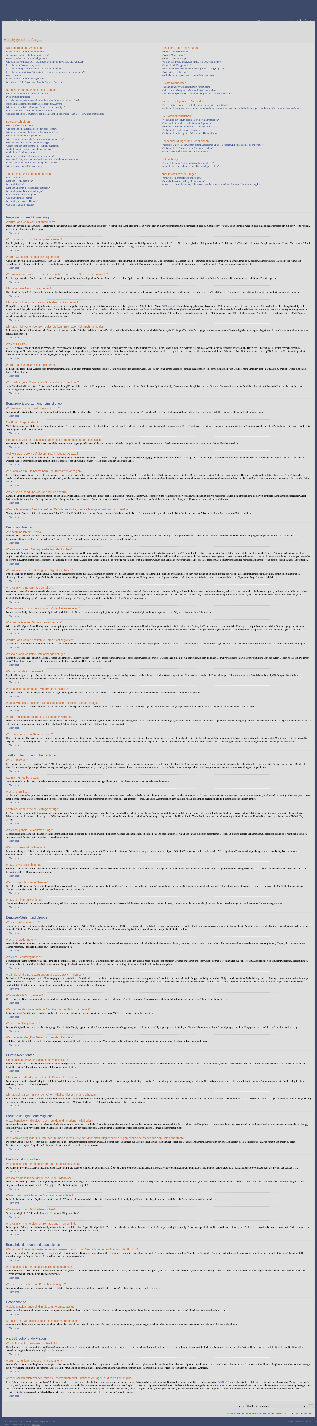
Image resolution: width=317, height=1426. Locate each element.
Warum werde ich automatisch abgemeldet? (27, 58)
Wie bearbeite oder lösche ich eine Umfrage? (28, 142)
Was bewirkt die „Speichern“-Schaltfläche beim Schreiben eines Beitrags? (42, 159)
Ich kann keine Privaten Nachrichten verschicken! (186, 86)
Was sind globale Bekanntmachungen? (24, 191)
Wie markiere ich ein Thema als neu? (24, 166)
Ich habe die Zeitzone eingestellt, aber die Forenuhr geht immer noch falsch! (43, 100)
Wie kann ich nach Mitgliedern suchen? (181, 130)
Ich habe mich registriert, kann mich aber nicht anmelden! (34, 68)
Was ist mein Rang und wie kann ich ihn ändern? (30, 110)
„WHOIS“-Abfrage (226, 1381)
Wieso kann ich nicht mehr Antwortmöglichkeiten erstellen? (35, 139)
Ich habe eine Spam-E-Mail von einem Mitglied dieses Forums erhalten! (197, 93)
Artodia (307, 1421)
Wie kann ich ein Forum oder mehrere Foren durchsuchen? (190, 119)
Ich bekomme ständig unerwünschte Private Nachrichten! (189, 90)
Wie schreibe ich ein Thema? (20, 125)
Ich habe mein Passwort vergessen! (23, 65)
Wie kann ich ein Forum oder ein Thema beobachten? (187, 148)
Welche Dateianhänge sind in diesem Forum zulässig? (188, 163)
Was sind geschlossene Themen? (22, 201)
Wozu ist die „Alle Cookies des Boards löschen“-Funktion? (35, 82)
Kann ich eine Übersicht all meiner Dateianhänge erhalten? (190, 166)
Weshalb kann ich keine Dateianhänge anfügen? (29, 149)
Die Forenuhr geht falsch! (18, 96)
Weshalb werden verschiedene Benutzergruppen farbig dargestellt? (194, 68)
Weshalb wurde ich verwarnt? (20, 152)
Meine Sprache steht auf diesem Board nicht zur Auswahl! (34, 103)
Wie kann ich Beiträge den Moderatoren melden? (30, 156)
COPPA (165, 306)
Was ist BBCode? (14, 177)
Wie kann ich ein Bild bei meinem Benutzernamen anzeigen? (35, 107)
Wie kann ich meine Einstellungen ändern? (27, 93)
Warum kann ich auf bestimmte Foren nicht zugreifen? (32, 145)
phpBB (19, 1421)
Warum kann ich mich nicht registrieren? (26, 78)
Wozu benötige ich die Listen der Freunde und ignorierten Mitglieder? (196, 105)
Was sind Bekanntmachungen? (21, 194)
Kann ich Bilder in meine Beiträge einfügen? (28, 187)
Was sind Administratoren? (175, 51)
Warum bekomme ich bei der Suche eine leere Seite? (187, 126)
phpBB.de (49, 1350)
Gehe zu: (240, 1406)
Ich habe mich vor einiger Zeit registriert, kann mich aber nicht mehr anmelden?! (45, 72)
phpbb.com (146, 1364)
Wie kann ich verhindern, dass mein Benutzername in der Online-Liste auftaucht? (45, 61)
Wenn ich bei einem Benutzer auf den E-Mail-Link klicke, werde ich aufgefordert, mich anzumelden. (55, 113)
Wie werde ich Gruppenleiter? (176, 65)
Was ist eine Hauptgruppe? (175, 72)
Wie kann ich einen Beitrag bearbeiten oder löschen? (31, 128)
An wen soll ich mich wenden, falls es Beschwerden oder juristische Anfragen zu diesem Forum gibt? (211, 184)
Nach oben (14, 233)
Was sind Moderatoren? (173, 55)
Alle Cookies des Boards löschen (251, 1413)
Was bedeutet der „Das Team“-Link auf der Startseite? (188, 75)
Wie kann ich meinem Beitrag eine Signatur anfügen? (32, 132)
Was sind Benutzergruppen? (175, 58)
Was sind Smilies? (15, 184)
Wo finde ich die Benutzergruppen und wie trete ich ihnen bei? (192, 61)
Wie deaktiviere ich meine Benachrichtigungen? (185, 151)
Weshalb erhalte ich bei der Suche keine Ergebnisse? (187, 123)
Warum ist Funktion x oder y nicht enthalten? (183, 181)
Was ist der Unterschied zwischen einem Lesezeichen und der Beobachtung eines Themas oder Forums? (212, 144)
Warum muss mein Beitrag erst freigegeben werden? (31, 162)
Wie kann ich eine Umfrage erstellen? (24, 135)
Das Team (230, 1413)
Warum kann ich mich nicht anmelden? (25, 51)
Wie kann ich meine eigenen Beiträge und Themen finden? (190, 133)
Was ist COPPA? (14, 75)
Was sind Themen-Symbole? (20, 204)
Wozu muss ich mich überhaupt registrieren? (27, 55)
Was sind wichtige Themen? (19, 197)
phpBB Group (77, 1346)
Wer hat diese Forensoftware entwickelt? (181, 177)
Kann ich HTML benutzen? (19, 180)
